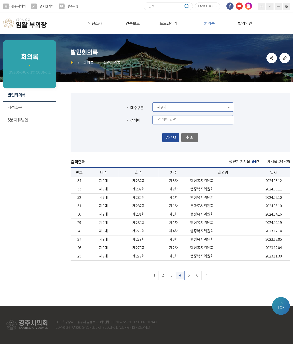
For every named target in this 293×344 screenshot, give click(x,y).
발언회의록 (16, 95)
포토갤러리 (168, 23)
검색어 (135, 120)
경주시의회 (18, 6)
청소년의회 (46, 6)
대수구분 (137, 107)
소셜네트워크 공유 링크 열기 (271, 58)
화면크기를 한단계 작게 (278, 6)
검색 (189, 6)
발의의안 (245, 23)
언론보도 (132, 23)
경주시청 (73, 6)
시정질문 (15, 107)
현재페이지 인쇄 (286, 6)
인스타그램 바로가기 (248, 6)
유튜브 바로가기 (239, 6)
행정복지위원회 (202, 181)
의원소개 (95, 23)
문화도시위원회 (202, 206)
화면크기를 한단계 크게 (261, 6)
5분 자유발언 (18, 120)
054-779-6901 (125, 322)
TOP (281, 307)
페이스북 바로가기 (230, 6)
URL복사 (284, 58)
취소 (189, 137)
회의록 (209, 23)
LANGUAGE (206, 6)
